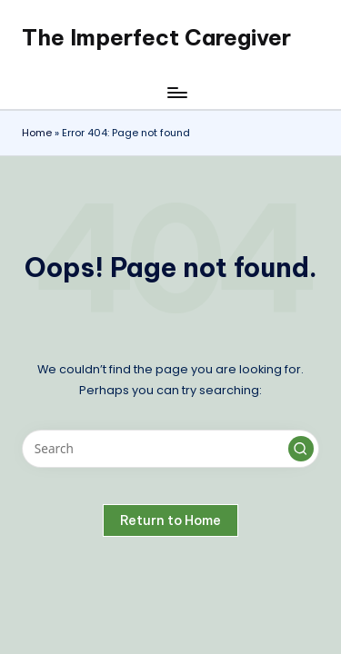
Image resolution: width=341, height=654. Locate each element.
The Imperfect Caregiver (156, 37)
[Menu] (176, 92)
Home (37, 132)
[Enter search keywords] (170, 449)
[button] (301, 448)
